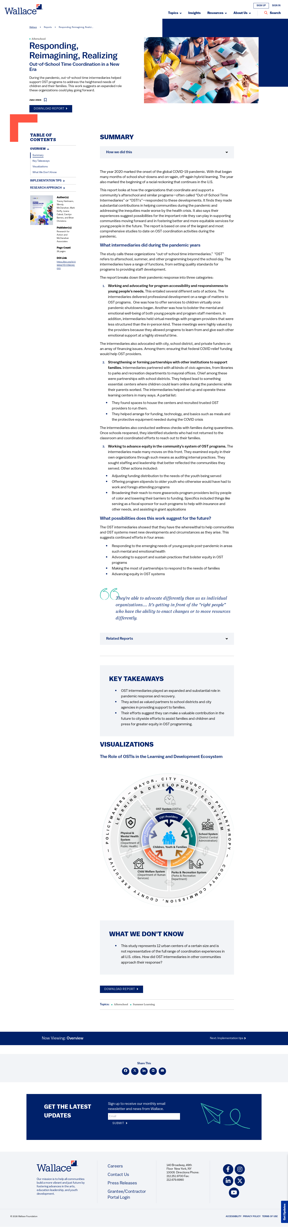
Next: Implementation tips (228, 1038)
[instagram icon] (240, 1169)
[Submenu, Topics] (175, 13)
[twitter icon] (240, 1181)
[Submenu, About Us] (242, 13)
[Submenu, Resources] (217, 13)
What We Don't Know (45, 172)
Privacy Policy (252, 1216)
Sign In (276, 5)
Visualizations (40, 166)
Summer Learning (144, 1004)
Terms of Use (270, 1216)
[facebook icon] (228, 1169)
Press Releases (122, 1183)
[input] (144, 1116)
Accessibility (234, 1216)
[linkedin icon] (228, 1181)
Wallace (33, 27)
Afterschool (38, 39)
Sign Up (261, 5)
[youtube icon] (234, 1193)
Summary (38, 155)
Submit (120, 1123)
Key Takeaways (41, 161)
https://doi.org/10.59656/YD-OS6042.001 (66, 265)
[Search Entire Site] (272, 13)
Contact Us (118, 1175)
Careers (115, 1166)
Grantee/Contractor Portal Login (127, 1195)
